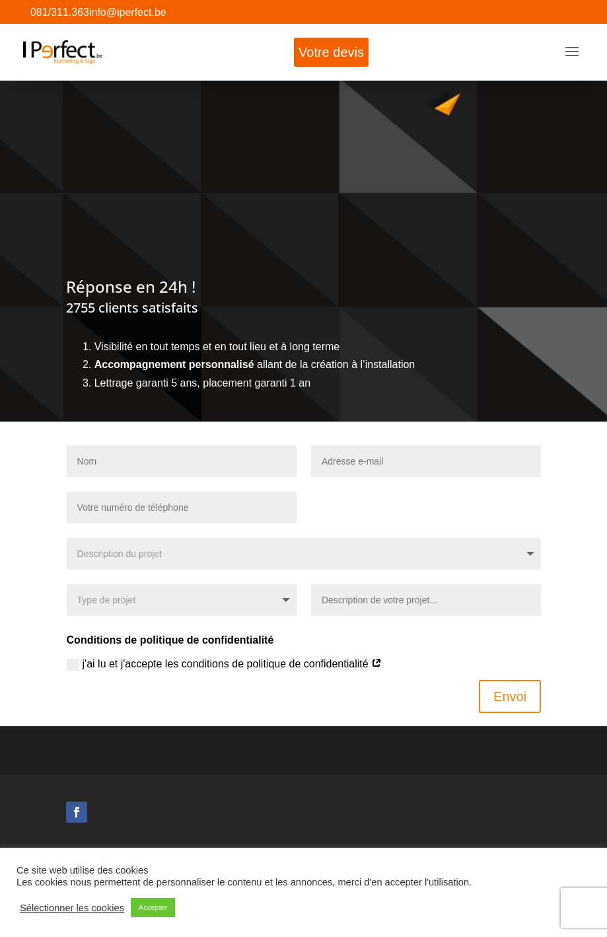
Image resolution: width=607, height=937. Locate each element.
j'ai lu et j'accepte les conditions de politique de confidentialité (224, 664)
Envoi (509, 696)
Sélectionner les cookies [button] (72, 908)
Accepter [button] (153, 907)
